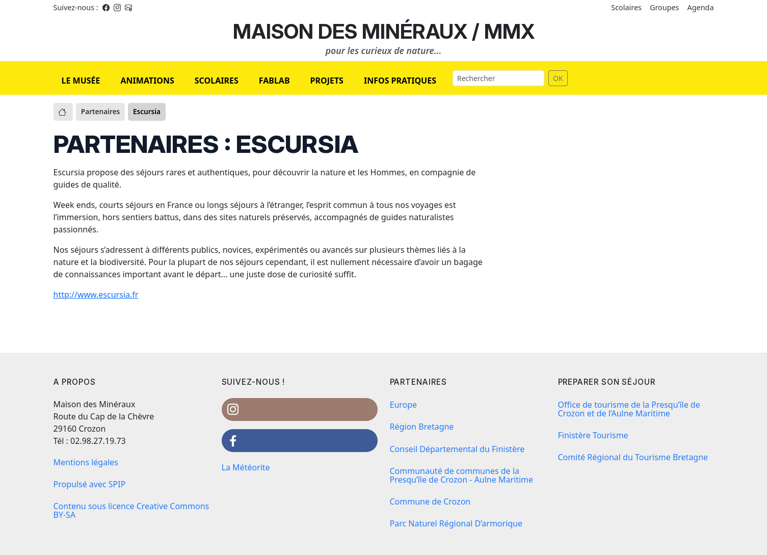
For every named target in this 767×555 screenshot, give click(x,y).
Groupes (664, 7)
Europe (403, 404)
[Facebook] (106, 7)
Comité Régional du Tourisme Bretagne (633, 457)
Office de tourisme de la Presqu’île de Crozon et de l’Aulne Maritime (629, 409)
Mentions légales (86, 462)
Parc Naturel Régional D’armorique (456, 523)
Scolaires (626, 7)
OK (558, 78)
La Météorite (246, 467)
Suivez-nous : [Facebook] (76, 7)
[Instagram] (117, 7)
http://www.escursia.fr (96, 294)
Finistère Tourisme (593, 435)
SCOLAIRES (217, 80)
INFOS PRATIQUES (400, 80)
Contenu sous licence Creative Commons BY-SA (131, 510)
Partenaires (100, 111)
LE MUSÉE (81, 80)
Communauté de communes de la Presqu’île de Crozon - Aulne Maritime (462, 475)
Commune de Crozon (430, 501)
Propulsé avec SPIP (90, 484)
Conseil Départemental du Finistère (457, 449)
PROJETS (326, 80)
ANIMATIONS (147, 80)
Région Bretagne (422, 426)
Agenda (700, 7)
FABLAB (274, 80)
